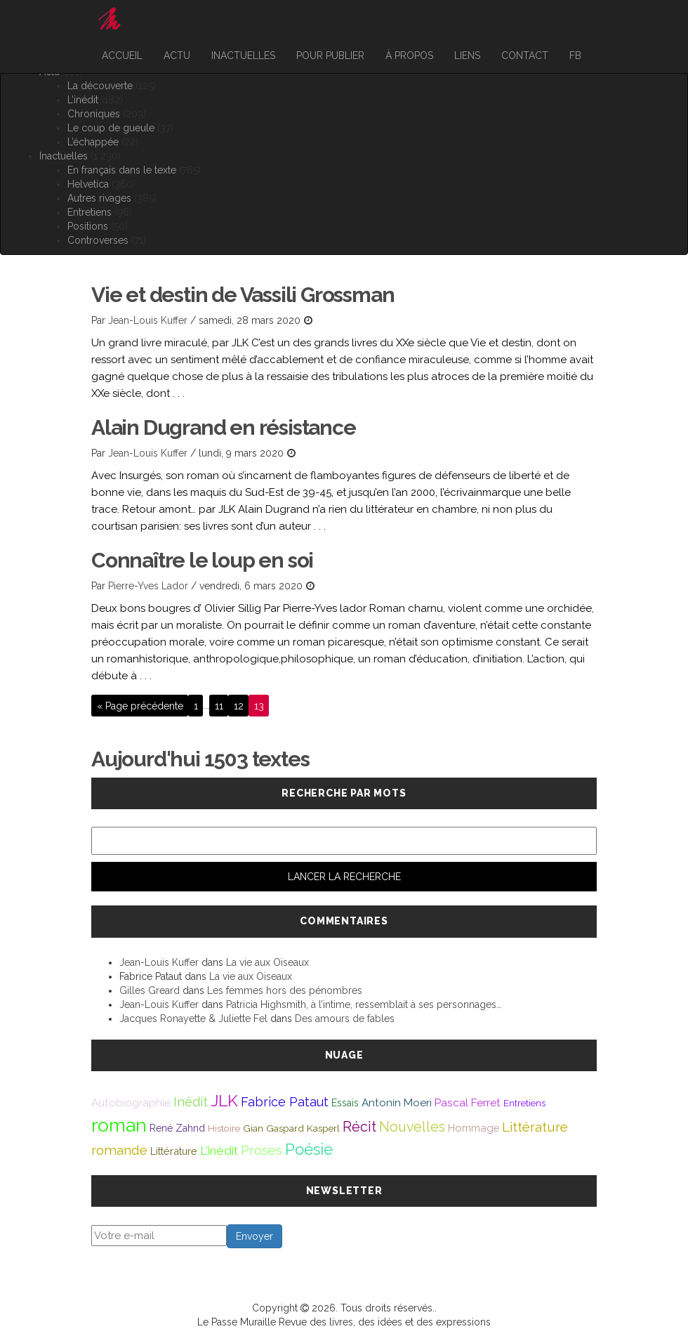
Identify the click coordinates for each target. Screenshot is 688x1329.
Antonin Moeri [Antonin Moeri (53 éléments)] (397, 1102)
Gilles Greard (149, 990)
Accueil (122, 55)
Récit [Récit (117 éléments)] (359, 1126)
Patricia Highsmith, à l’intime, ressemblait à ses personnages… (363, 1004)
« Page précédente (140, 705)
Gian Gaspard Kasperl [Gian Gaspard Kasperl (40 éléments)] (291, 1128)
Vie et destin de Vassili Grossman (242, 294)
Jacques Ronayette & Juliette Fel (193, 1018)
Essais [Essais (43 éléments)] (345, 1102)
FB (575, 55)
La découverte (100, 85)
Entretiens (89, 212)
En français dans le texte (121, 170)
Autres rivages (99, 198)
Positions (87, 226)
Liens (467, 55)
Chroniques (93, 113)
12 (239, 705)
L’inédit (82, 99)
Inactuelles (243, 55)
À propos (409, 55)
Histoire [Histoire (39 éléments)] (224, 1128)
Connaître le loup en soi (202, 560)
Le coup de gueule (110, 127)
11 (219, 705)
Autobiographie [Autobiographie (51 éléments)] (131, 1102)
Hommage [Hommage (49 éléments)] (473, 1128)
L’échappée (93, 142)
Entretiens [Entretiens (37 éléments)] (524, 1102)
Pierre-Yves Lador (148, 585)
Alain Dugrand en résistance (223, 427)
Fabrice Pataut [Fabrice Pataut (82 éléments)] (285, 1101)
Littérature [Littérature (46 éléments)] (173, 1151)
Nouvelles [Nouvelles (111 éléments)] (412, 1127)
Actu (177, 55)
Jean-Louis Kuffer (147, 320)
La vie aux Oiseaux (267, 962)
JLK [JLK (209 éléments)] (224, 1100)
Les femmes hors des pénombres (284, 990)
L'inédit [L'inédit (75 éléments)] (219, 1151)
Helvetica (88, 184)
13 (259, 705)
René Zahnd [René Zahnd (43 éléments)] (177, 1128)
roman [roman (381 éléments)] (119, 1125)
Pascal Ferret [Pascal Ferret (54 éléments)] (468, 1102)
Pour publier (330, 55)
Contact (524, 55)
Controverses (97, 240)
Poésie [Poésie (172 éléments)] (309, 1149)
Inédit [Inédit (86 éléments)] (190, 1101)
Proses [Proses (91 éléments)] (261, 1150)
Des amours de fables (345, 1018)
